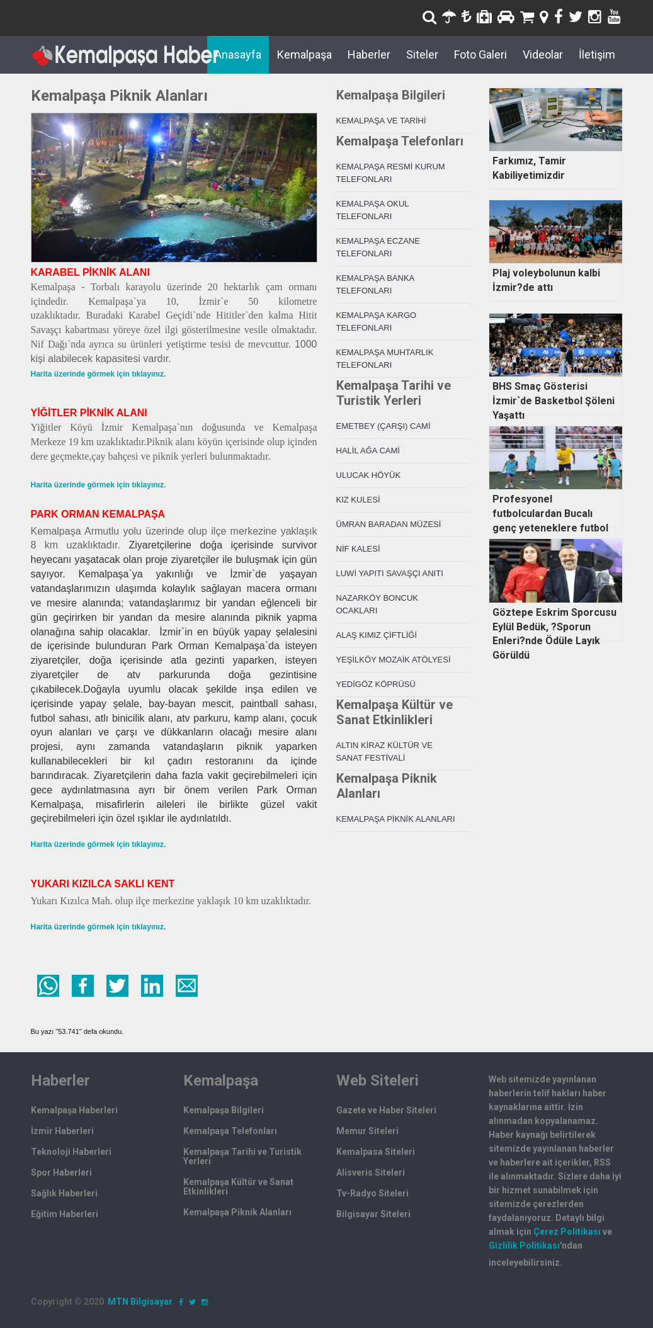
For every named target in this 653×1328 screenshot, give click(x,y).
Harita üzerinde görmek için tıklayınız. (98, 374)
